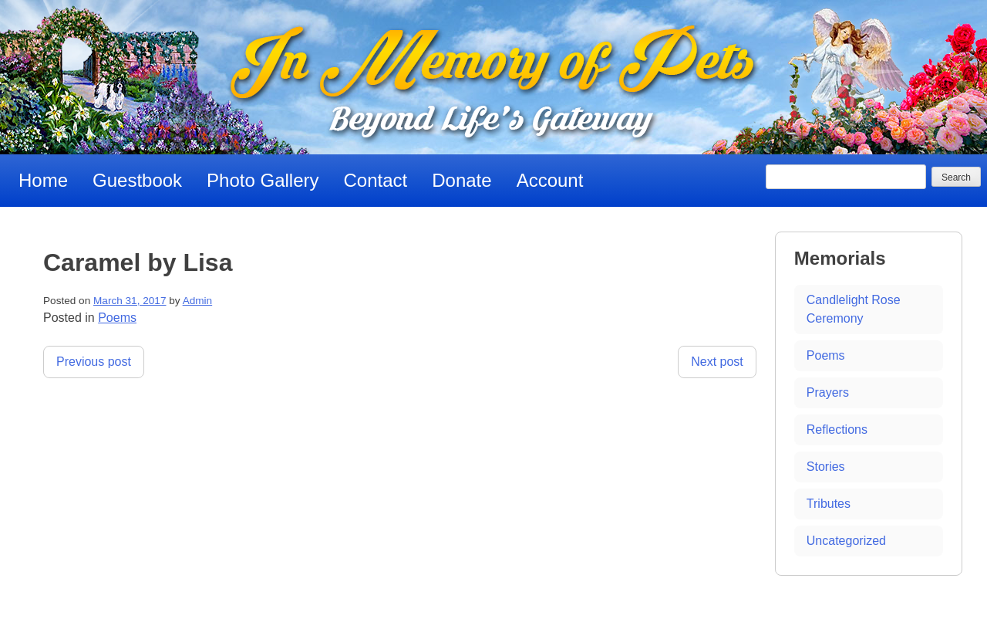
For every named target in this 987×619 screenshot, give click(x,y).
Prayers (828, 392)
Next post (717, 361)
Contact (376, 180)
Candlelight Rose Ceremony (854, 309)
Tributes (829, 503)
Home (43, 180)
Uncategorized (846, 540)
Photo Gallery (262, 180)
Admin (198, 300)
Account (550, 180)
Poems (117, 317)
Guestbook (137, 180)
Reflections (837, 429)
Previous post (93, 361)
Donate (461, 180)
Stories (826, 466)
